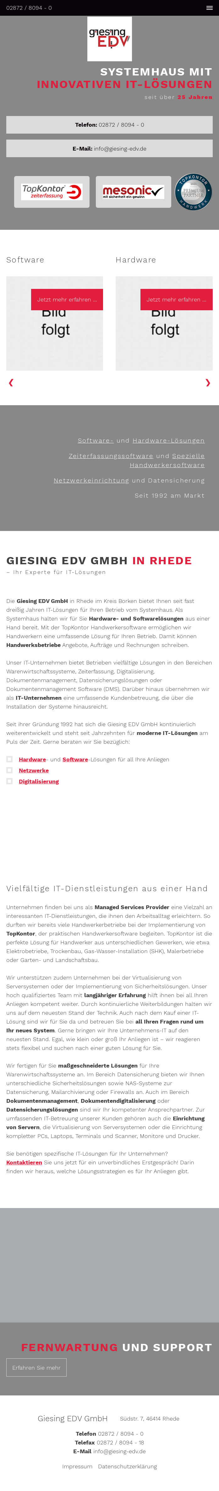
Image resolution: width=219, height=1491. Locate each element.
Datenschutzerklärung (127, 1467)
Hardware (32, 760)
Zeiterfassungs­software (111, 457)
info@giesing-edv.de (120, 149)
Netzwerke (34, 771)
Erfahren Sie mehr (36, 1368)
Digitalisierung (39, 782)
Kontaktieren (24, 1163)
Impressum (77, 1467)
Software (75, 760)
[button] (208, 382)
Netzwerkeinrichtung (91, 480)
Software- (96, 441)
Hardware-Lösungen (169, 441)
